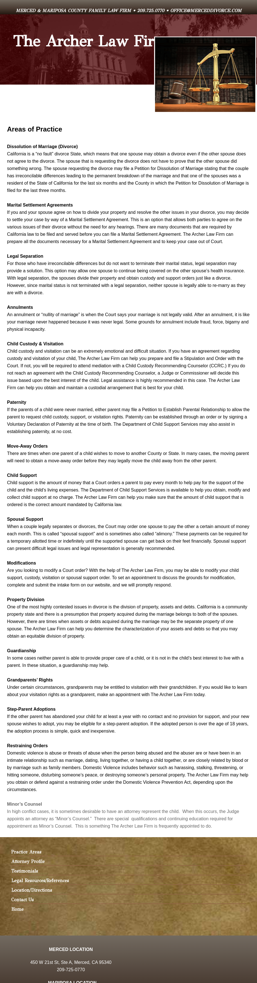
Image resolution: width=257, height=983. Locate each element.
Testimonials (24, 871)
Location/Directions (31, 890)
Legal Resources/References (40, 880)
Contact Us (22, 899)
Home (17, 909)
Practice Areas (26, 852)
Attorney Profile (28, 861)
